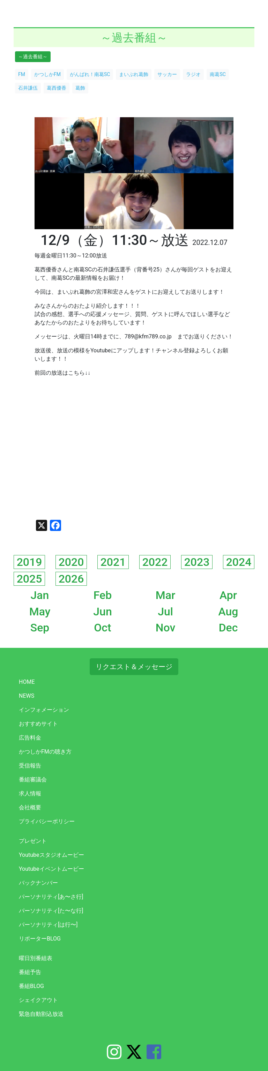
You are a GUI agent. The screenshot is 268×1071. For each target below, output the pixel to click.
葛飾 (80, 88)
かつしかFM (47, 74)
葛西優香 (56, 88)
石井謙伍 (28, 88)
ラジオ (193, 74)
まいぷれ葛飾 (133, 74)
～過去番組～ (32, 56)
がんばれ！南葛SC (90, 74)
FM (21, 74)
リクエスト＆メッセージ (134, 666)
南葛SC (217, 74)
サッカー (167, 74)
